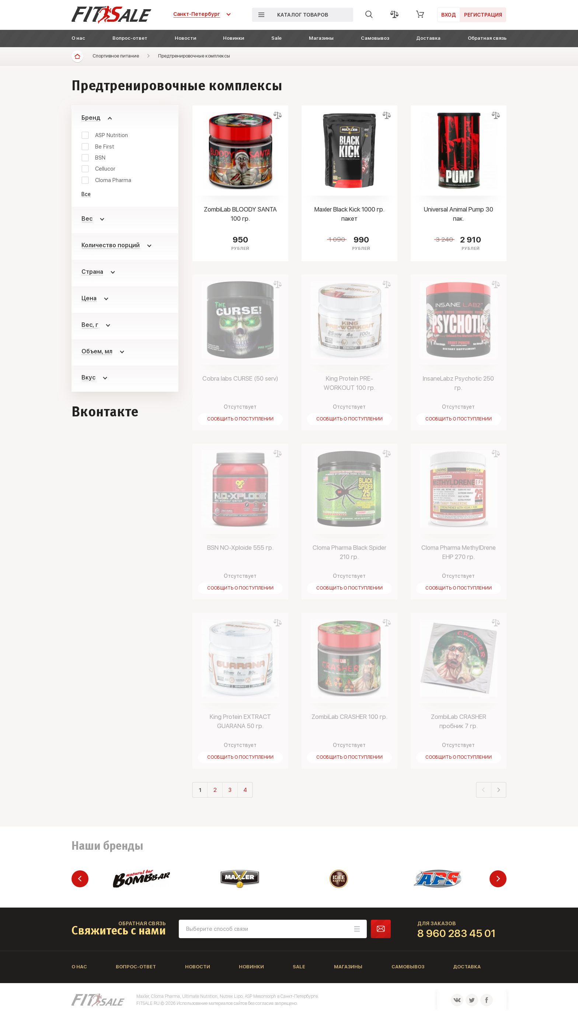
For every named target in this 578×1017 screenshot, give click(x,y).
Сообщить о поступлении (240, 419)
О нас (78, 38)
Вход (448, 15)
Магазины (321, 38)
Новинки (233, 38)
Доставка (428, 38)
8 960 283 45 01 (456, 933)
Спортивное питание (116, 56)
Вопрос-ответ (129, 38)
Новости (185, 38)
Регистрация (483, 15)
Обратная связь (487, 38)
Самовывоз (375, 38)
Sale (276, 38)
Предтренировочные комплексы (194, 56)
